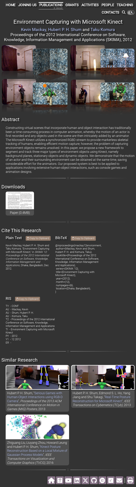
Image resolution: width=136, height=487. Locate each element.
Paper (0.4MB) (20, 212)
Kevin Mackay (33, 29)
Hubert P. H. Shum (64, 29)
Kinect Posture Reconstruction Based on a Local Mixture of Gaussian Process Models (37, 451)
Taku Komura (102, 29)
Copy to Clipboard (38, 238)
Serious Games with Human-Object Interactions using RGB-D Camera (35, 397)
